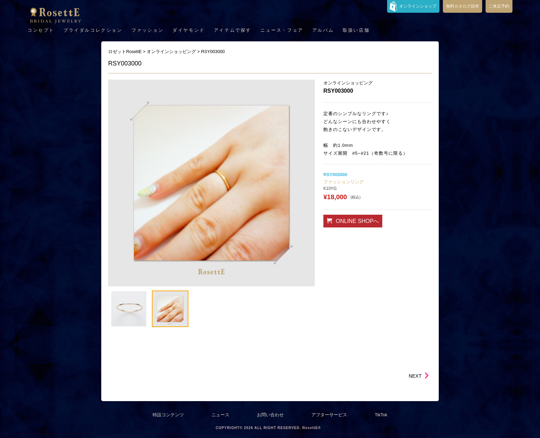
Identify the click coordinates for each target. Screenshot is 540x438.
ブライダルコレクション (93, 30)
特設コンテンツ (168, 414)
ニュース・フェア (281, 30)
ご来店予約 (499, 6)
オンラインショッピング (348, 82)
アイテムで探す (232, 30)
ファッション (148, 30)
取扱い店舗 (356, 30)
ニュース (220, 414)
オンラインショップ (417, 6)
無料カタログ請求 (462, 6)
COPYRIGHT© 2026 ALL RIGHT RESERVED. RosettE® (268, 428)
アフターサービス (329, 414)
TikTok (381, 414)
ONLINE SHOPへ (353, 221)
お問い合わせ (270, 414)
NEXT (415, 376)
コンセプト (41, 30)
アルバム (323, 30)
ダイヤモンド (189, 30)
